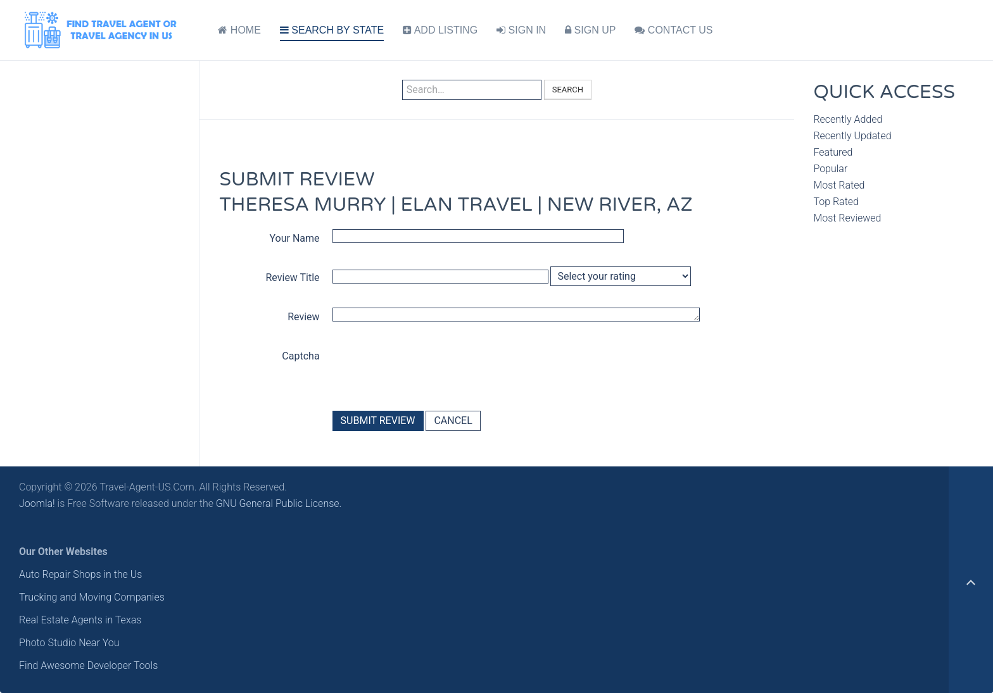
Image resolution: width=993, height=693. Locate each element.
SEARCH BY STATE (332, 30)
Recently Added (847, 119)
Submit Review (378, 421)
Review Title (293, 278)
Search (567, 89)
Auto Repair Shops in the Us (80, 574)
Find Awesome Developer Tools (88, 665)
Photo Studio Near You (69, 643)
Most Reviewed (847, 218)
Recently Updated (852, 136)
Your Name (295, 238)
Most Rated (838, 185)
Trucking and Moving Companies (92, 597)
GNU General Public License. (279, 503)
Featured (832, 152)
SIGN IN (521, 30)
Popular (830, 169)
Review (303, 317)
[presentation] (428, 369)
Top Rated (836, 202)
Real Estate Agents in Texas (80, 620)
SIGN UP (590, 30)
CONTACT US (673, 30)
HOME (239, 30)
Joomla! (37, 503)
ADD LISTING (440, 30)
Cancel (453, 421)
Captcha (300, 356)
